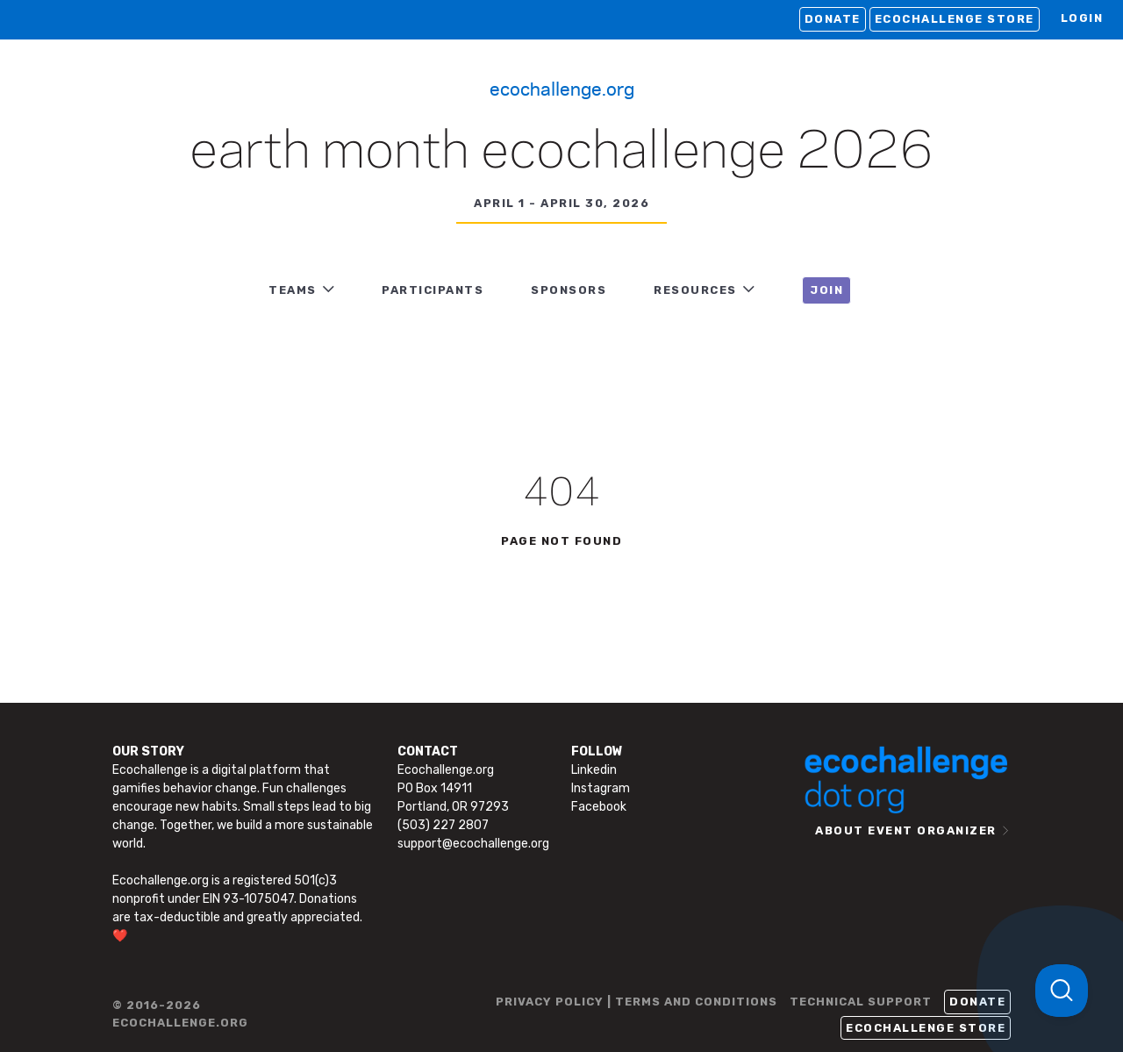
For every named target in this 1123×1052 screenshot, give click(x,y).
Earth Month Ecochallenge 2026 (561, 152)
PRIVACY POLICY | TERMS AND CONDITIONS (636, 1001)
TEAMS (292, 290)
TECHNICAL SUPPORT (861, 1001)
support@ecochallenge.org (473, 843)
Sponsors (568, 290)
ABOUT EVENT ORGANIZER (906, 830)
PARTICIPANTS (432, 290)
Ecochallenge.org (562, 87)
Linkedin (594, 769)
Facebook (598, 806)
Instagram (600, 788)
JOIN (826, 290)
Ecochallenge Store (954, 18)
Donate (833, 18)
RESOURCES (695, 290)
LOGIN (1082, 18)
